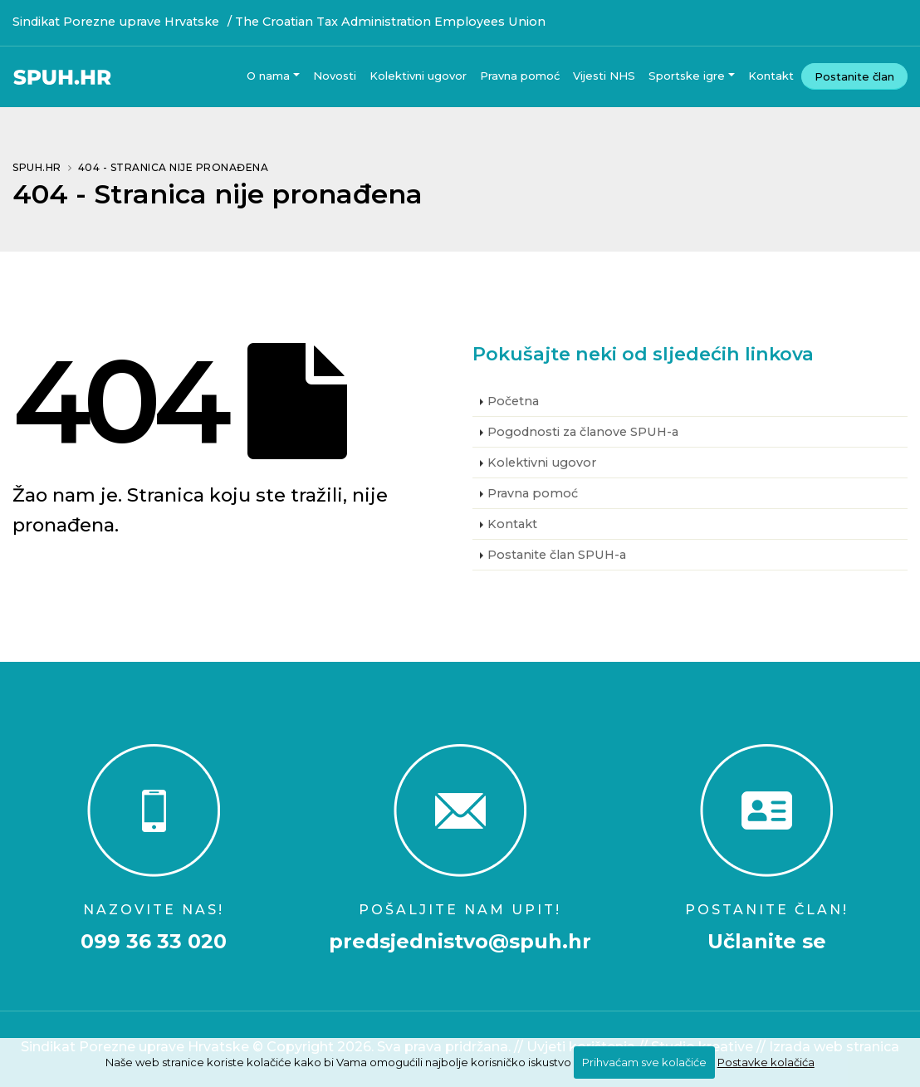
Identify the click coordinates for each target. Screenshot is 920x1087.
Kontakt (771, 75)
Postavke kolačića (766, 1062)
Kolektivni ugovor (418, 75)
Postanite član (854, 76)
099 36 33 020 (154, 941)
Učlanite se (766, 941)
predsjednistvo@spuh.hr (460, 941)
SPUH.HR (36, 167)
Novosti (334, 75)
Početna (513, 401)
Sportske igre (686, 75)
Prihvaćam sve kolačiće (644, 1062)
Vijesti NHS (604, 75)
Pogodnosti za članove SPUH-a (582, 431)
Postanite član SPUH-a (556, 554)
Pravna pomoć (520, 75)
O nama (268, 75)
